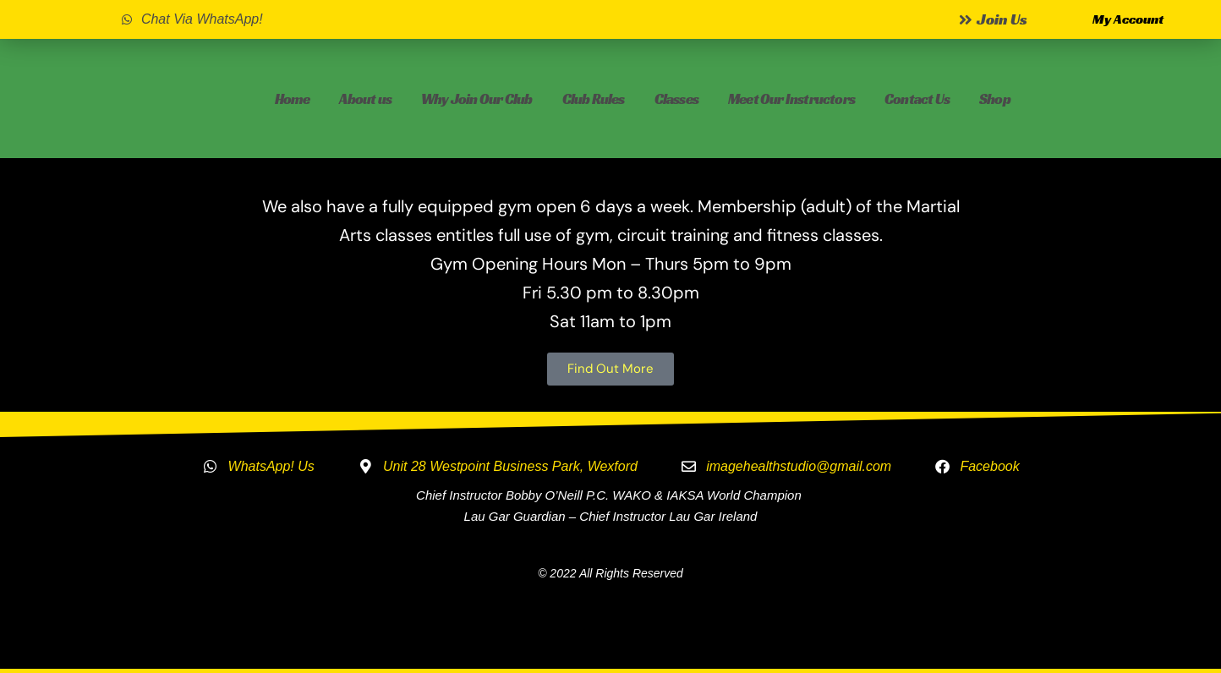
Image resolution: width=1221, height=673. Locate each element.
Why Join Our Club (476, 99)
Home (292, 99)
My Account (1128, 19)
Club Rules (593, 99)
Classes (676, 99)
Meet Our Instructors (791, 99)
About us (365, 99)
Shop (994, 99)
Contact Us (917, 99)
